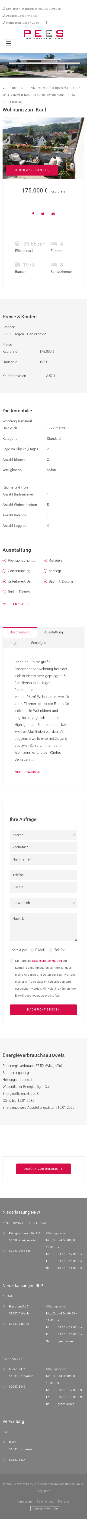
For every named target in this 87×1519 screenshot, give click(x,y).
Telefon (59, 950)
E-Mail (40, 950)
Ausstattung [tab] (53, 632)
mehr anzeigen (16, 604)
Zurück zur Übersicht (43, 1168)
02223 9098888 (32, 8)
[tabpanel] (43, 718)
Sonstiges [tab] (38, 643)
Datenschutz (45, 1501)
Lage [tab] (13, 643)
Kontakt (63, 1501)
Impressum (24, 1501)
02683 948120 (20, 15)
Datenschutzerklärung (47, 960)
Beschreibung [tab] (20, 632)
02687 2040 (21, 22)
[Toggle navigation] (9, 43)
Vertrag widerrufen (45, 1508)
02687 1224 (17, 1459)
